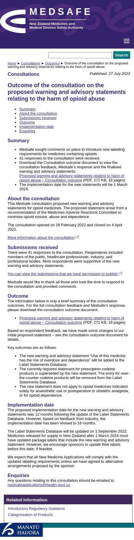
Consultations (30, 63)
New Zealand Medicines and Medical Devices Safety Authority (56, 25)
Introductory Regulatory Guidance (36, 508)
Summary (27, 109)
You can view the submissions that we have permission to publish (63, 274)
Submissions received (37, 118)
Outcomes (52, 63)
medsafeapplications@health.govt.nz (39, 485)
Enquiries (27, 131)
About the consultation (38, 113)
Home (12, 63)
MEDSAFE (61, 11)
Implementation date (36, 126)
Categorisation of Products (30, 514)
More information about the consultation (41, 237)
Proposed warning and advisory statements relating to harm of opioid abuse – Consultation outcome (71, 178)
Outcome (27, 122)
